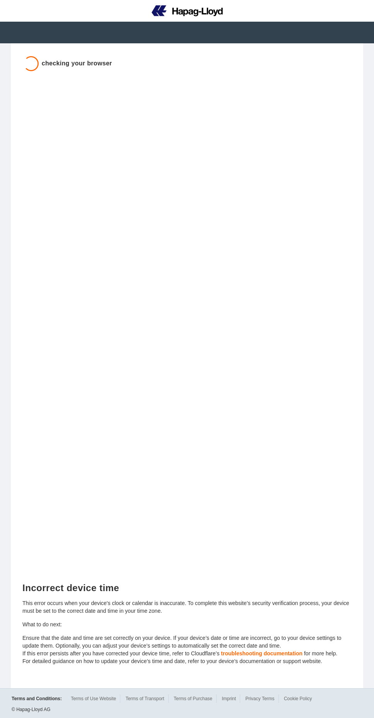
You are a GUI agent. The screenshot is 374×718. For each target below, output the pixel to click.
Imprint (229, 698)
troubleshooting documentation (261, 653)
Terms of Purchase (193, 698)
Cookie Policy (298, 698)
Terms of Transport (145, 698)
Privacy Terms (259, 698)
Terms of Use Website (93, 698)
